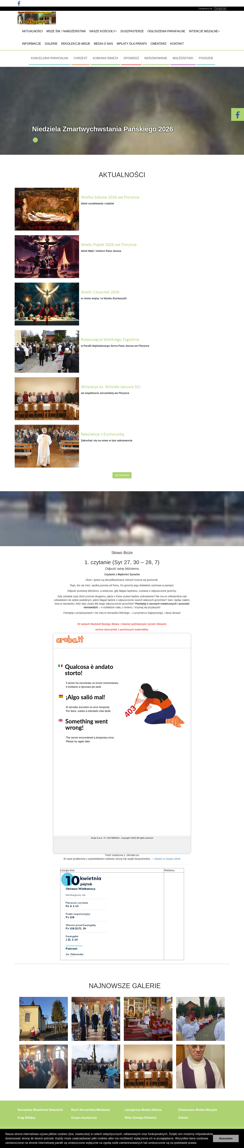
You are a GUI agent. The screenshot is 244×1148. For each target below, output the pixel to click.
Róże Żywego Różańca (140, 1117)
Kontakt (177, 43)
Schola (183, 1117)
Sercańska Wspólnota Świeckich (40, 1109)
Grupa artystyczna (84, 1117)
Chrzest (81, 58)
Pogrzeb (206, 58)
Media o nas (103, 43)
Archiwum (122, 475)
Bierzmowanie (155, 58)
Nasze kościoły (103, 31)
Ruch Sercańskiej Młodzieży (90, 1109)
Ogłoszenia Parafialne (166, 31)
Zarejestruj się (205, 8)
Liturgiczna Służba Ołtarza (143, 1109)
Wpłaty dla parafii (132, 43)
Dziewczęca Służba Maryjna (198, 1109)
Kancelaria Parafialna (49, 58)
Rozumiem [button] (226, 1138)
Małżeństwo (183, 58)
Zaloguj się (220, 8)
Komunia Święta (105, 58)
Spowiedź (131, 58)
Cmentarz (158, 43)
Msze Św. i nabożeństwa (66, 31)
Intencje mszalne (204, 31)
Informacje (31, 43)
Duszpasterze (132, 31)
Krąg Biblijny (26, 1117)
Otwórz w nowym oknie (167, 858)
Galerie (51, 43)
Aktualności (32, 31)
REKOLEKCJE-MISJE (75, 43)
